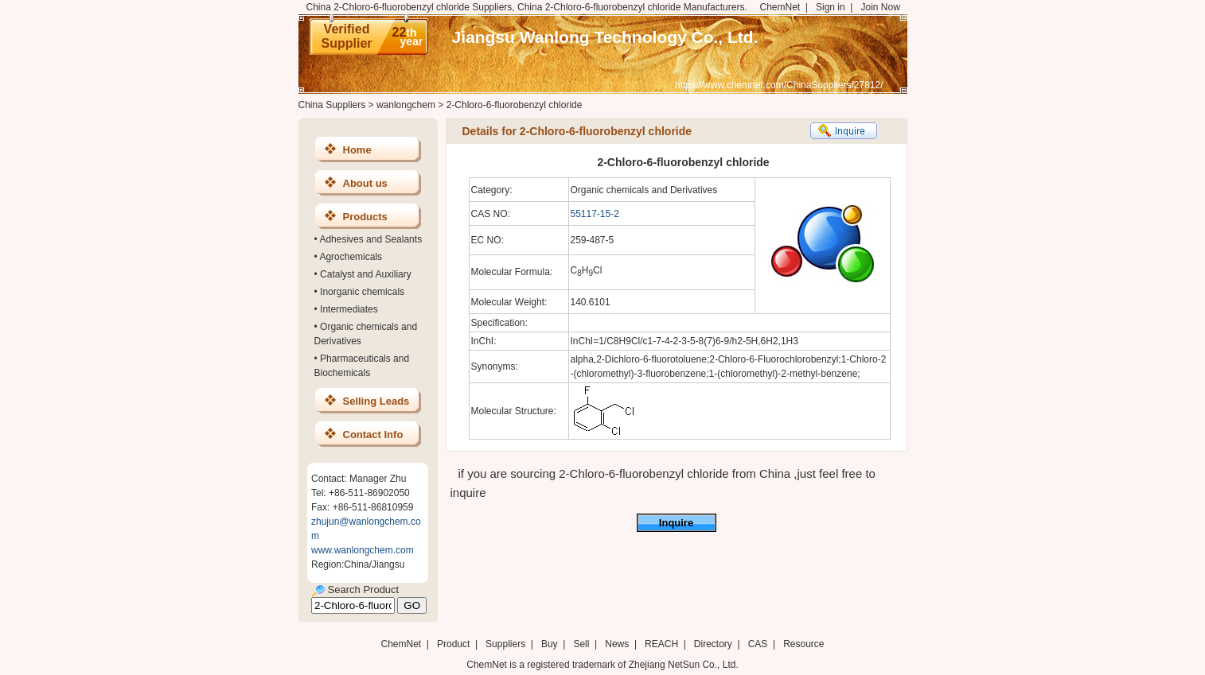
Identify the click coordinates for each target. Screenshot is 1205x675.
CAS (758, 644)
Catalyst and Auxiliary (365, 274)
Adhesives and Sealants (370, 239)
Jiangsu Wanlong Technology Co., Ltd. (605, 37)
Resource (803, 644)
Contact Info (373, 434)
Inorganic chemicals (362, 291)
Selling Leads (376, 401)
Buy (549, 644)
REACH (661, 644)
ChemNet (780, 7)
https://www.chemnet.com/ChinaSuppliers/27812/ (779, 85)
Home (357, 150)
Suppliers (505, 644)
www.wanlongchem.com (362, 550)
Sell (581, 644)
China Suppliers (332, 105)
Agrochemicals (350, 256)
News (617, 644)
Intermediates (349, 309)
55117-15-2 (595, 213)
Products (365, 217)
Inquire (676, 523)
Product (455, 644)
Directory (713, 644)
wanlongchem (405, 105)
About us (365, 183)
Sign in (830, 7)
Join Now (879, 7)
